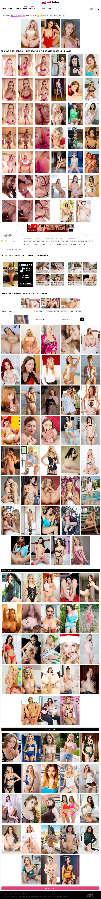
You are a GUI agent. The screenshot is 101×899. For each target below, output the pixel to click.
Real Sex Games (32, 16)
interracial (28, 239)
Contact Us (26, 893)
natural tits (49, 239)
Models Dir (18, 893)
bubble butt (82, 241)
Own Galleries (9, 893)
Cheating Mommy (53, 311)
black (91, 241)
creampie (36, 241)
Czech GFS (64, 311)
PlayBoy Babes (39, 311)
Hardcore (95, 235)
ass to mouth (55, 241)
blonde (73, 241)
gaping (65, 244)
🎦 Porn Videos (46, 15)
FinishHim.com (76, 311)
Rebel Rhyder (35, 235)
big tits (59, 239)
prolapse (81, 244)
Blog (2, 893)
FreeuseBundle (59, 15)
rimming (37, 244)
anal (65, 239)
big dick (45, 241)
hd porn (58, 244)
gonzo (83, 239)
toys (89, 239)
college (65, 241)
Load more (50, 888)
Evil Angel (65, 235)
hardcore (38, 239)
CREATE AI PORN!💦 (18, 15)
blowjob (27, 241)
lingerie (73, 244)
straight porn (47, 244)
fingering (27, 244)
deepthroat (73, 239)
